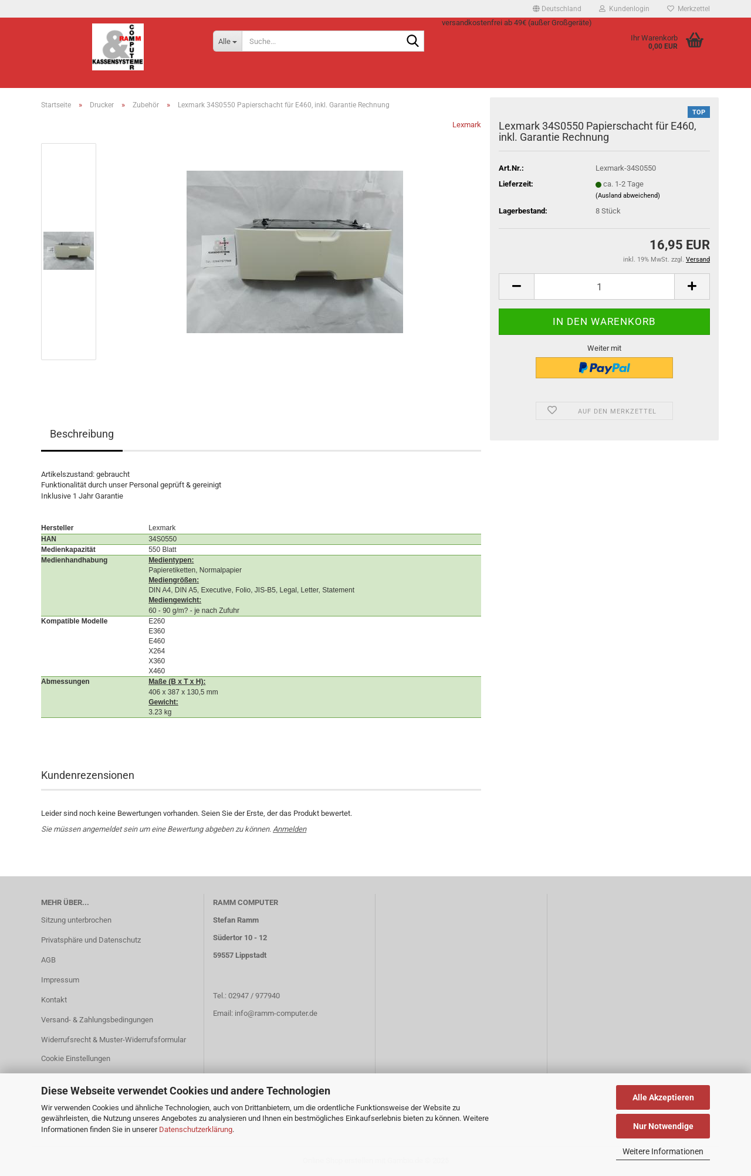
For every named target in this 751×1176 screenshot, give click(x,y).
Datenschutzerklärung (195, 1129)
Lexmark (466, 124)
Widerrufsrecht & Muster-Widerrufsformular (113, 1039)
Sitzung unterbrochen (76, 920)
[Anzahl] (604, 286)
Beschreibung (82, 434)
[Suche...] (227, 41)
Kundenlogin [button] (624, 9)
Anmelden (289, 829)
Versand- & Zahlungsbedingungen (97, 1019)
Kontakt (54, 999)
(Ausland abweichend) (628, 195)
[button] (557, 9)
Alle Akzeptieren (663, 1097)
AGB (48, 959)
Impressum (60, 979)
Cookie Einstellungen (75, 1058)
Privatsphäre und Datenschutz (91, 940)
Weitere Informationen (663, 1151)
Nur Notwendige (663, 1126)
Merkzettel (688, 9)
